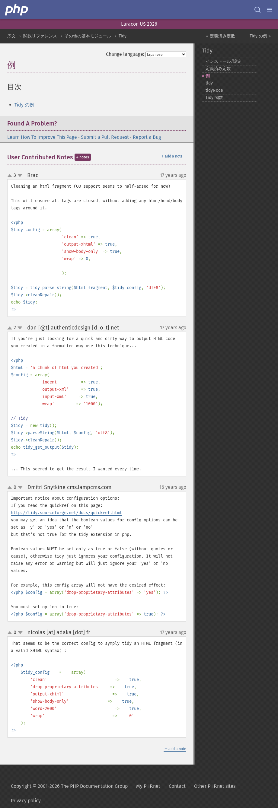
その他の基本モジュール (88, 36)
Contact (177, 786)
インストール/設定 (223, 61)
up (11, 176)
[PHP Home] (17, 9)
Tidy (122, 36)
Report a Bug (147, 137)
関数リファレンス (40, 36)
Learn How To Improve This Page (42, 137)
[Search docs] (257, 10)
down (20, 175)
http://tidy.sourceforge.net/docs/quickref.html (66, 512)
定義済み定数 (218, 68)
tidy (209, 83)
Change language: (125, 54)
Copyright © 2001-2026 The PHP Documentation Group (69, 786)
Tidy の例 (24, 105)
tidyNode (214, 90)
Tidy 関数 (214, 97)
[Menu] (270, 10)
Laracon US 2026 (139, 24)
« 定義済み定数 (220, 36)
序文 (11, 36)
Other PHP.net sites (214, 786)
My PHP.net (148, 786)
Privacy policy (26, 800)
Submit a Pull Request (105, 137)
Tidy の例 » (260, 36)
